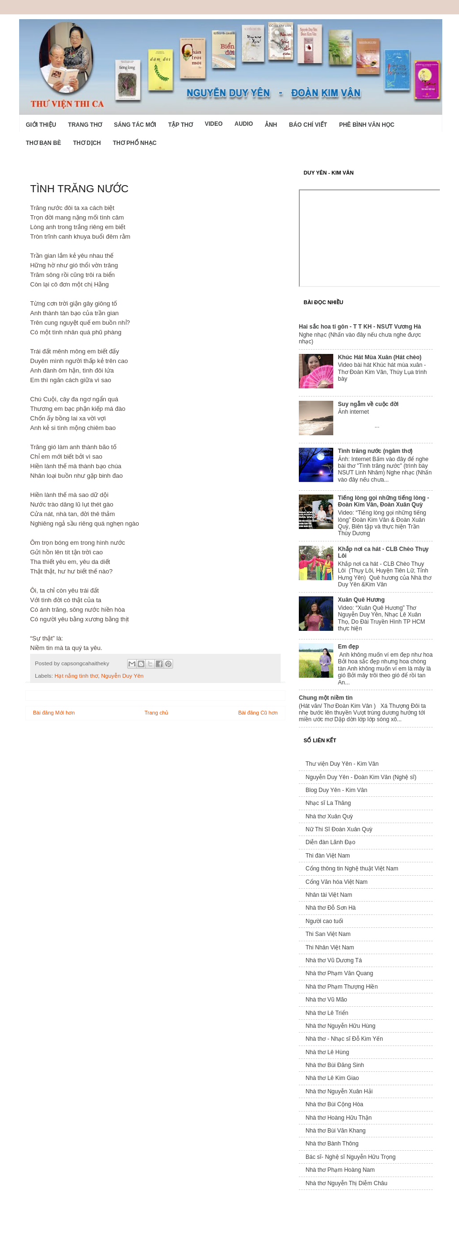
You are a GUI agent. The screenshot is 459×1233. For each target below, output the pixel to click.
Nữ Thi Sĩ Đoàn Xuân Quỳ (339, 829)
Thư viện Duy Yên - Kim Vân (342, 763)
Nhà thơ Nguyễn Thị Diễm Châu (346, 1183)
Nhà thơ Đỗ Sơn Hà (331, 907)
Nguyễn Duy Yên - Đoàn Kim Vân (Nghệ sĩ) (361, 777)
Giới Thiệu (41, 124)
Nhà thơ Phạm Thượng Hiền (342, 986)
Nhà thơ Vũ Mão (326, 999)
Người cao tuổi (324, 921)
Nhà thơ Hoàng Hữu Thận (339, 1117)
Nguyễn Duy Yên (122, 675)
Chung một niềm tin (326, 697)
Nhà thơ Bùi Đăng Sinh (335, 1065)
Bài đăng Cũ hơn (258, 713)
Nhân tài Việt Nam (329, 895)
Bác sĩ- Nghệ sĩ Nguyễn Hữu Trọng (350, 1157)
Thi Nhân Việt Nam (330, 947)
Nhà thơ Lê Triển (327, 1013)
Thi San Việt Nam (328, 934)
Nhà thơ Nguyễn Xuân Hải (339, 1091)
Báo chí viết (308, 124)
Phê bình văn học (366, 124)
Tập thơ (180, 124)
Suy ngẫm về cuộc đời (368, 404)
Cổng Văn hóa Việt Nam (337, 882)
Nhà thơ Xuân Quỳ (329, 816)
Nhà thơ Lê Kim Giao (332, 1078)
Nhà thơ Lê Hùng (327, 1052)
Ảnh (271, 124)
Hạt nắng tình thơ (76, 675)
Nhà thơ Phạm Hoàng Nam (340, 1170)
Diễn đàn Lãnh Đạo (330, 842)
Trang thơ (85, 124)
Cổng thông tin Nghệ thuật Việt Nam (352, 868)
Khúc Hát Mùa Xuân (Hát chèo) (380, 357)
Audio (243, 124)
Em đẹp (348, 646)
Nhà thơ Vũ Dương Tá (334, 960)
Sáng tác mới (135, 124)
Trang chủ (156, 713)
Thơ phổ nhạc (134, 143)
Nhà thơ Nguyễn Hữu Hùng (340, 1026)
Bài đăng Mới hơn (54, 713)
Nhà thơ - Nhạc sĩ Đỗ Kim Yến (344, 1038)
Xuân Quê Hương (361, 599)
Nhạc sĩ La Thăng (328, 803)
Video (213, 124)
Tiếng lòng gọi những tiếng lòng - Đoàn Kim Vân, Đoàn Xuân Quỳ (383, 501)
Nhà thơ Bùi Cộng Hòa (334, 1104)
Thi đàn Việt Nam (328, 855)
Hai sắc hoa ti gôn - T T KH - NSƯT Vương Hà (360, 326)
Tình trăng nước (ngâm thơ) (375, 451)
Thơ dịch (87, 143)
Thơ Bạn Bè (43, 143)
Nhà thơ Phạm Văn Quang (339, 973)
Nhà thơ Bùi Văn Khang (336, 1130)
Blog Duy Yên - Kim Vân (336, 790)
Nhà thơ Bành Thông (332, 1143)
